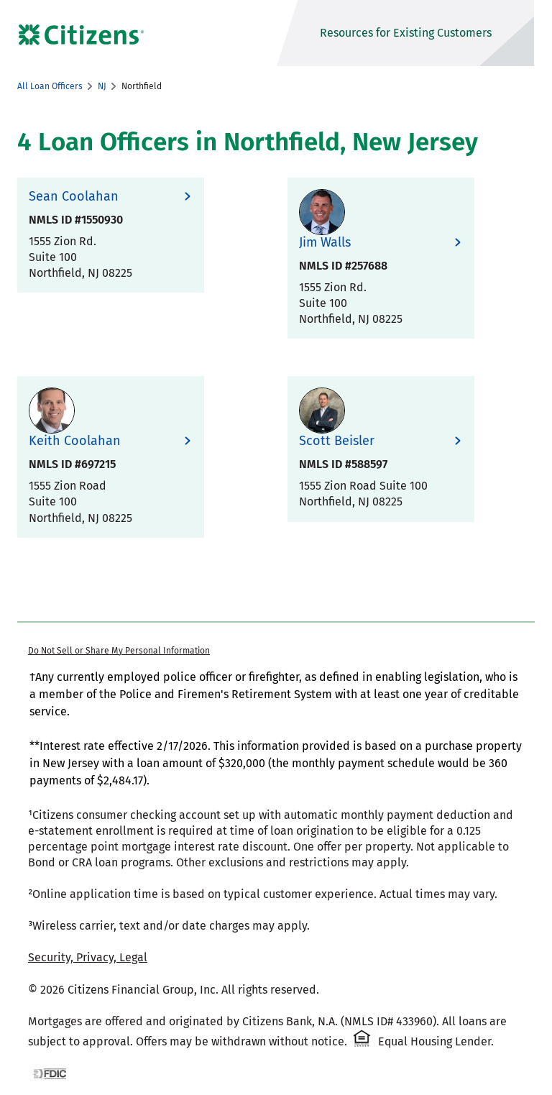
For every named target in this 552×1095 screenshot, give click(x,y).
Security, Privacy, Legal (87, 957)
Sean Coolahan (74, 196)
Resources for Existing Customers (406, 33)
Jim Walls (325, 242)
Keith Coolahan (75, 441)
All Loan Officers (50, 86)
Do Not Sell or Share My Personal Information (119, 651)
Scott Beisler (336, 441)
